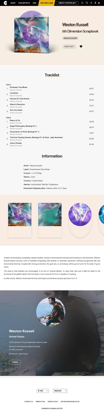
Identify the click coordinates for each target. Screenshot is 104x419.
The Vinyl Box (46, 3)
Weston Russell (75, 24)
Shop (13, 3)
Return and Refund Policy (70, 401)
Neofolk (45, 184)
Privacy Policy (53, 401)
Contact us (28, 401)
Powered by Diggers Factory (52, 408)
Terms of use (40, 401)
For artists (24, 3)
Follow (15, 362)
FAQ (34, 3)
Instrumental (36, 184)
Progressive (53, 184)
